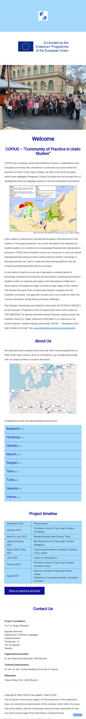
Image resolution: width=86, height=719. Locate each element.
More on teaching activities (24, 590)
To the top (78, 715)
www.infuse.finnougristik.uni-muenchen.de (54, 328)
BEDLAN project (64, 233)
